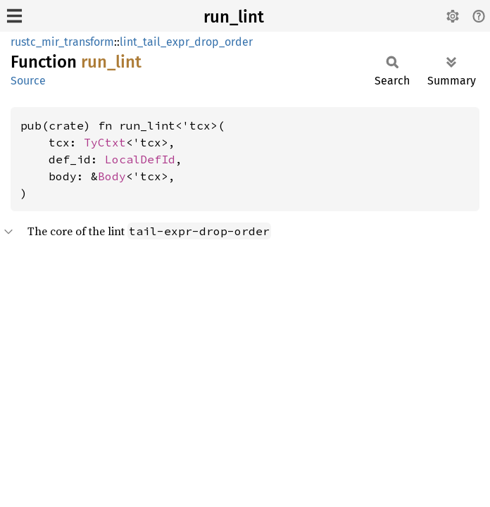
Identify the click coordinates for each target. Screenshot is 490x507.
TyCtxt (105, 142)
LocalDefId (140, 159)
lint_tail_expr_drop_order (186, 42)
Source (28, 80)
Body (112, 176)
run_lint (233, 17)
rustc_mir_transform (62, 42)
